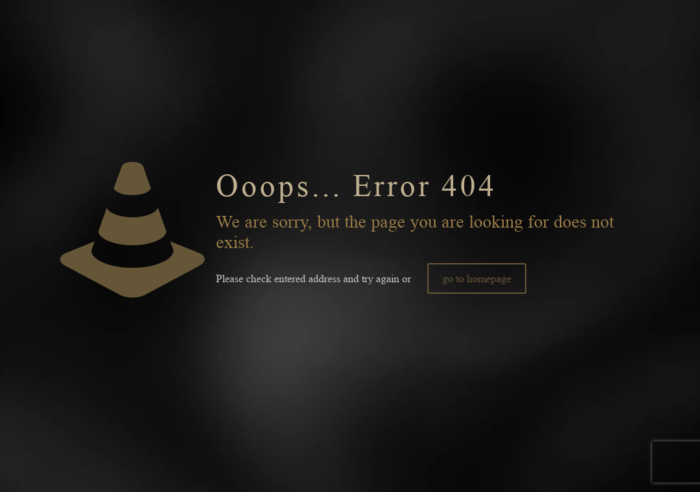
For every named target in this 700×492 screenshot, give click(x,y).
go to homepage (476, 278)
